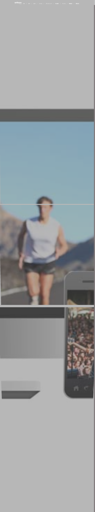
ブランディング (49, 3)
